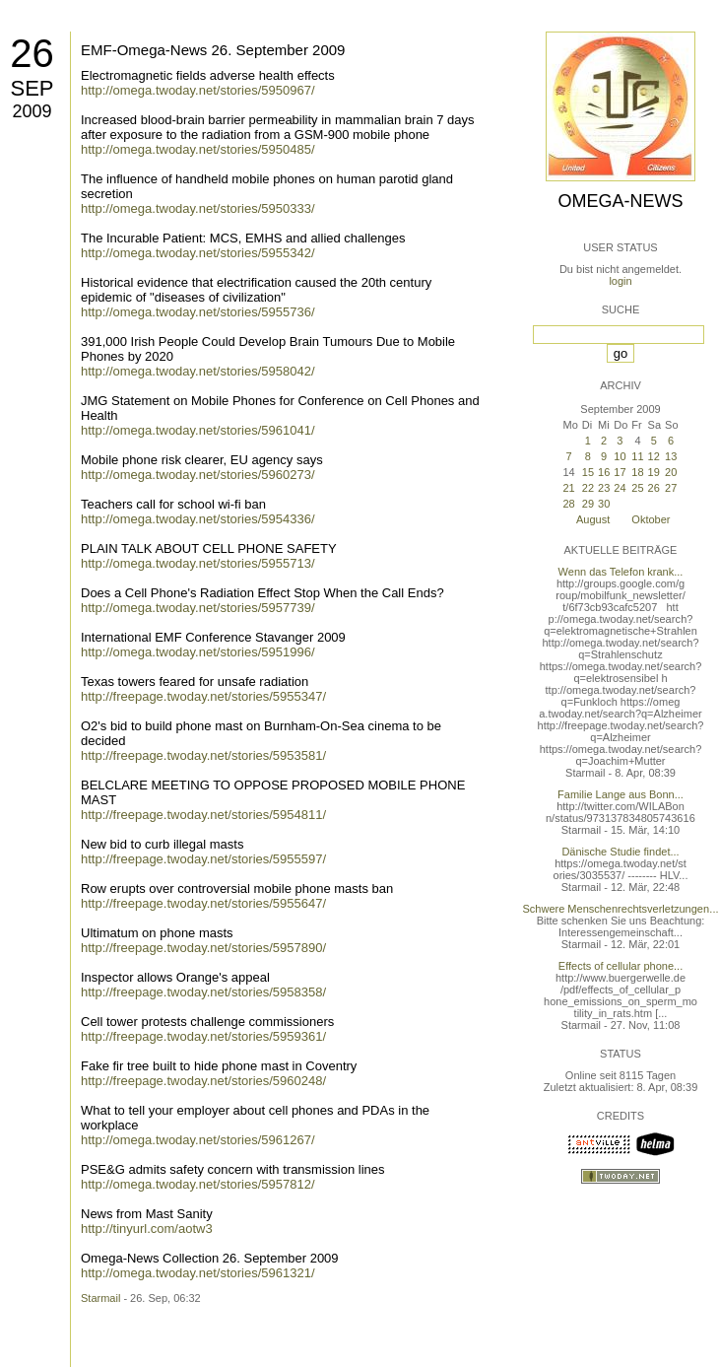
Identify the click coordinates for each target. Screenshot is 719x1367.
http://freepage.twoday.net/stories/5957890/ (203, 947)
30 (604, 504)
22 (588, 488)
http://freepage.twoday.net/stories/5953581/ (203, 755)
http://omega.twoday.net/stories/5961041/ (198, 430)
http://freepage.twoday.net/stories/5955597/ (203, 859)
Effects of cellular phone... (620, 966)
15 (588, 472)
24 (619, 488)
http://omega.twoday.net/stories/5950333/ (198, 208)
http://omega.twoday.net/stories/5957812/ (198, 1184)
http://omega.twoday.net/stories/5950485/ (198, 149)
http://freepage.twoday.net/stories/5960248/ (203, 1080)
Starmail (100, 1298)
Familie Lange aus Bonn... (620, 794)
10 (619, 456)
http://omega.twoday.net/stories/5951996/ (198, 652)
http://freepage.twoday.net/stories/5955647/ (203, 903)
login (620, 281)
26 (32, 53)
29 (588, 504)
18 (637, 472)
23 (604, 488)
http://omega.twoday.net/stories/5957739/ (198, 607)
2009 (31, 111)
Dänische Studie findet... (620, 851)
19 (654, 472)
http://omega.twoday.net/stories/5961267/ (198, 1139)
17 (619, 472)
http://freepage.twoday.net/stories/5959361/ (203, 1036)
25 (637, 488)
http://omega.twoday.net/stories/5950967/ (198, 90)
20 (671, 472)
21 (568, 488)
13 (671, 456)
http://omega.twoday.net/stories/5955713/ (198, 563)
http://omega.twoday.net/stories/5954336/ (198, 519)
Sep (31, 88)
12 (654, 456)
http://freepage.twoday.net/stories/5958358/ (203, 992)
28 (568, 504)
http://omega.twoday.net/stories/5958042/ (198, 371)
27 (671, 488)
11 (637, 456)
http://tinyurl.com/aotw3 (147, 1228)
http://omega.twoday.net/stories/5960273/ (198, 474)
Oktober (650, 519)
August (593, 519)
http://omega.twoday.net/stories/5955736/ (198, 312)
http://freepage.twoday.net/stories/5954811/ (203, 814)
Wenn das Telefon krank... (621, 572)
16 (604, 472)
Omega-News (620, 201)
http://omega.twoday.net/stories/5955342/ (198, 252)
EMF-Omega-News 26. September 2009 (213, 49)
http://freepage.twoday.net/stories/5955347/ (203, 696)
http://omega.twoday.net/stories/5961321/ (198, 1272)
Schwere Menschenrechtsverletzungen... (621, 909)
